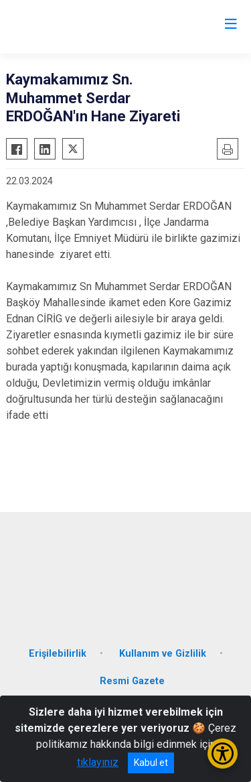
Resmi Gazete (132, 681)
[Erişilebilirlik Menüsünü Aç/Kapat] (222, 753)
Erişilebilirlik (57, 653)
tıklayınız (97, 762)
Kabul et (151, 762)
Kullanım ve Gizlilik (162, 653)
